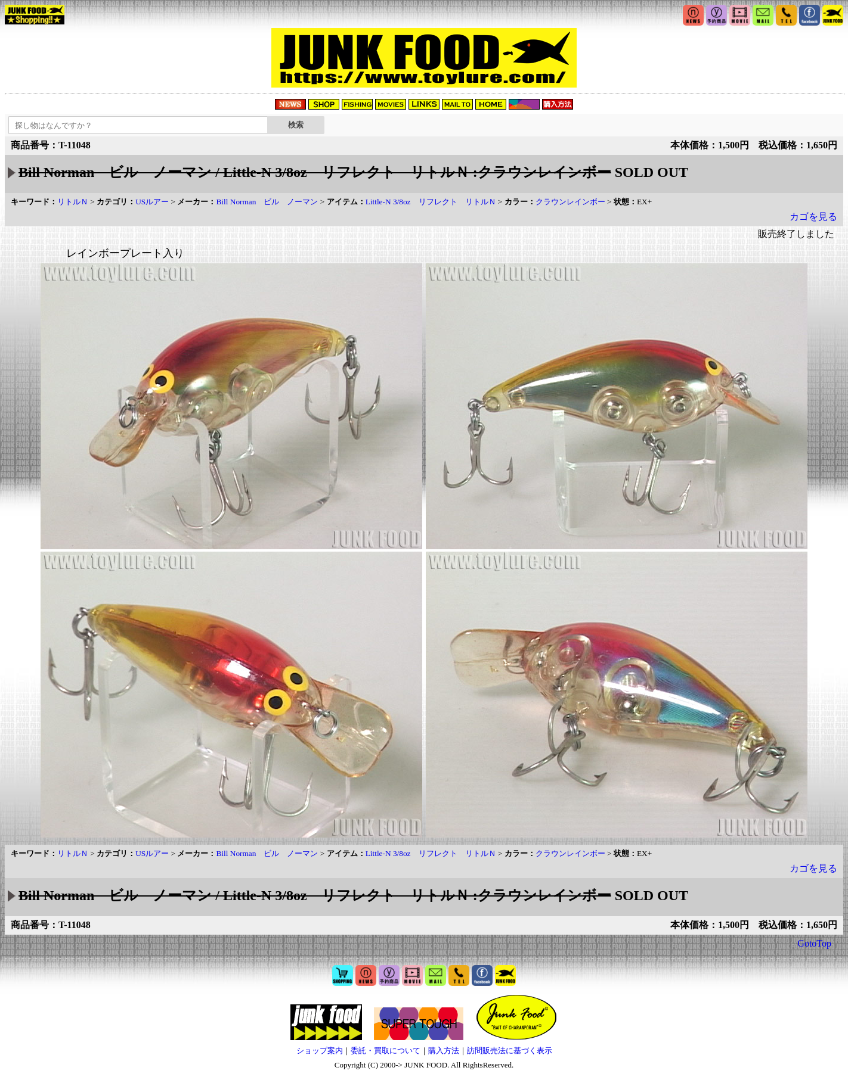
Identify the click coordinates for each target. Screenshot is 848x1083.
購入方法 (443, 1050)
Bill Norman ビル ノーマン (267, 201)
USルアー (152, 201)
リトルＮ (72, 201)
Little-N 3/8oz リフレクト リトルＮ (431, 201)
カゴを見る (813, 216)
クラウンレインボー (570, 201)
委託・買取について (385, 1050)
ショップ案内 (319, 1050)
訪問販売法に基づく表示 (509, 1050)
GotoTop (814, 943)
